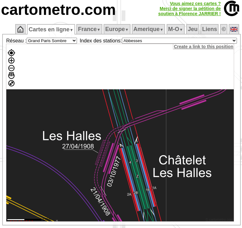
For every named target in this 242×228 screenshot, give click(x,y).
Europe (117, 29)
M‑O (175, 29)
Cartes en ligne (51, 29)
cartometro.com (58, 9)
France (89, 29)
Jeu (193, 29)
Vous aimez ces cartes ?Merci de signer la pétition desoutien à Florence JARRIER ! (189, 8)
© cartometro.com (219, 219)
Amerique (148, 29)
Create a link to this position (203, 46)
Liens (209, 29)
